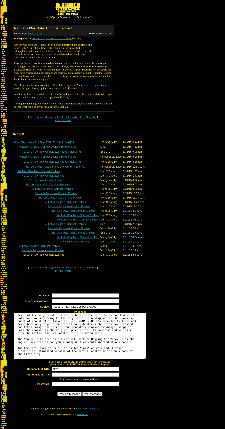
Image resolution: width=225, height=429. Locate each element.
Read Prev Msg (70, 117)
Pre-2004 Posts (63, 120)
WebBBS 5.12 (82, 424)
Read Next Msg (88, 117)
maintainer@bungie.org (88, 418)
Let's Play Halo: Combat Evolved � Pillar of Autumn (44, 142)
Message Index (52, 117)
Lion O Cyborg (34, 34)
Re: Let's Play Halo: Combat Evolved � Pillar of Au (46, 147)
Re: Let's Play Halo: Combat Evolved (52, 38)
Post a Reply (36, 117)
